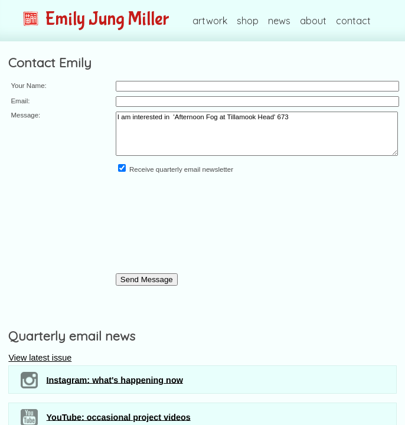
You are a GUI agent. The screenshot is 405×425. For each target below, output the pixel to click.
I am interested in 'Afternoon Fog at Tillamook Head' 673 (257, 134)
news (279, 21)
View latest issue (39, 357)
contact (353, 21)
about (313, 21)
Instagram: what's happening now (101, 380)
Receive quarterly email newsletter (175, 169)
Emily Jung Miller (96, 19)
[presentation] (164, 230)
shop (248, 21)
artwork (209, 21)
